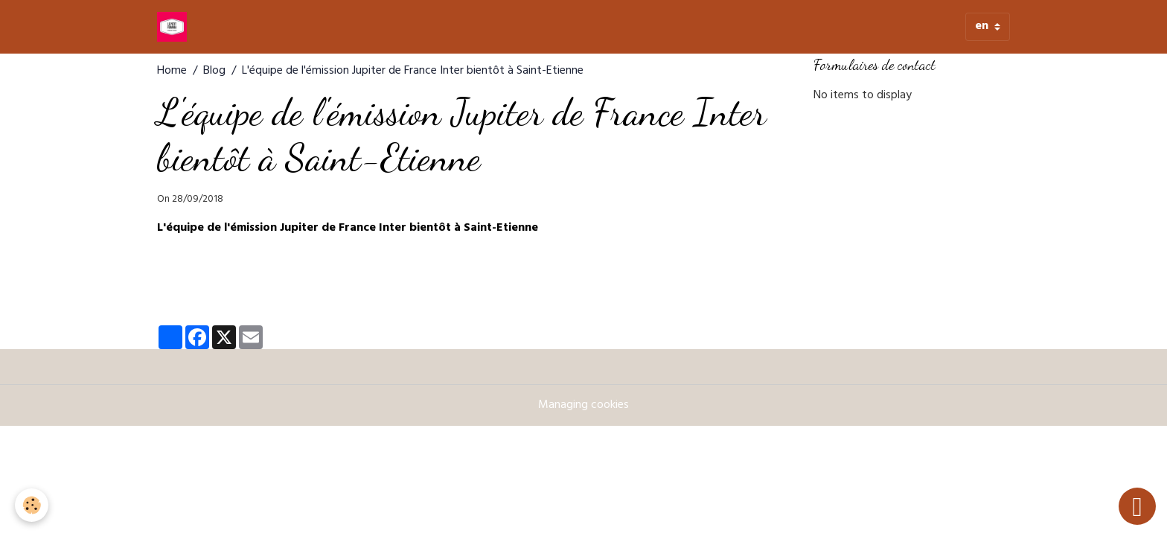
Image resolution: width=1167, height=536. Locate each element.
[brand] (175, 27)
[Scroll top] (1137, 506)
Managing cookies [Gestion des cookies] (583, 406)
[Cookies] (31, 505)
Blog (214, 71)
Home (172, 71)
